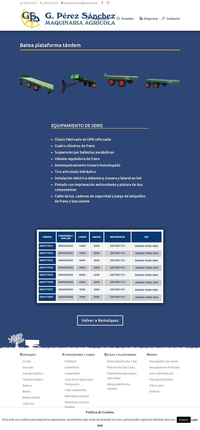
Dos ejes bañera (33, 373)
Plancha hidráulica (161, 379)
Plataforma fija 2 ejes (121, 367)
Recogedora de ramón (163, 361)
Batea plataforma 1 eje (122, 361)
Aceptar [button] (183, 419)
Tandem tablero (33, 379)
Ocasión (125, 18)
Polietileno (72, 367)
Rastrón (154, 391)
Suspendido (72, 373)
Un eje (27, 361)
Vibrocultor (156, 385)
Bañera (27, 385)
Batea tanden (31, 397)
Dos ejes (28, 367)
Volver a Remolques (100, 320)
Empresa (149, 18)
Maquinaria (98, 18)
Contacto (171, 18)
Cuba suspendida (75, 390)
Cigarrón (28, 403)
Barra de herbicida (161, 373)
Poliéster (71, 361)
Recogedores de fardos (164, 367)
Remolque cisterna (77, 396)
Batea (26, 391)
